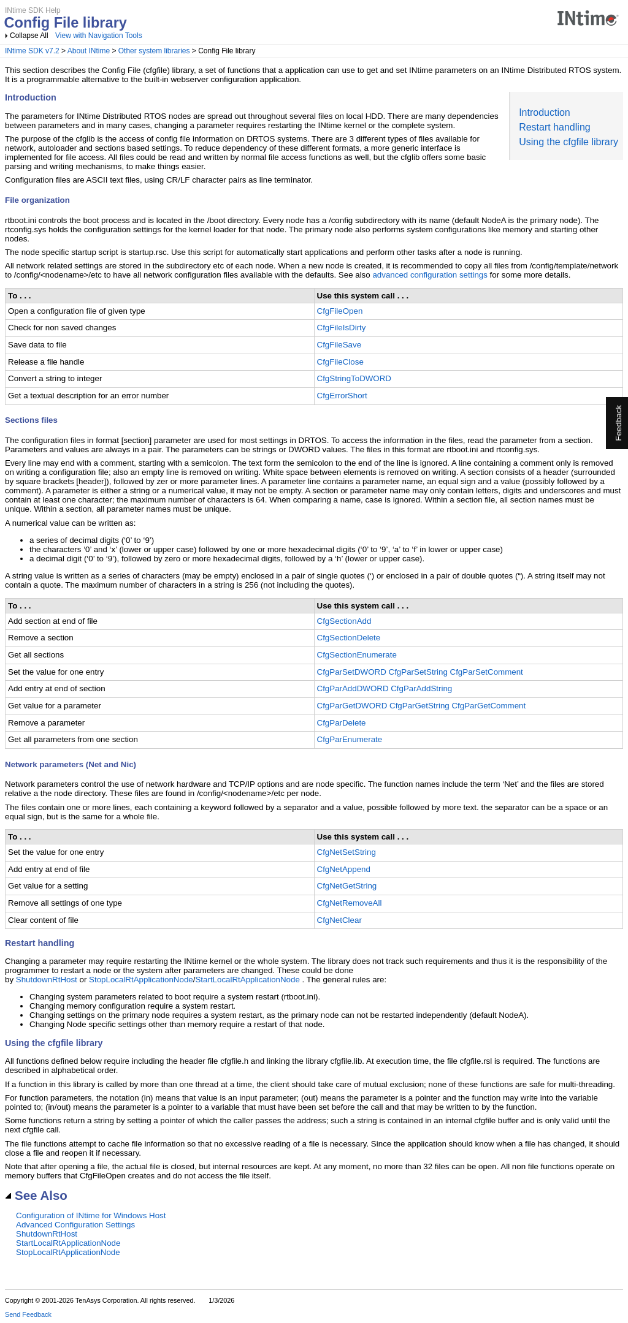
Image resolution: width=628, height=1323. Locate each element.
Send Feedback (28, 1314)
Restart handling (555, 127)
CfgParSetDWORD (351, 672)
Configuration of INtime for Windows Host (91, 1215)
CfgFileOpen (340, 311)
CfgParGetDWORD (352, 705)
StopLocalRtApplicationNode (141, 979)
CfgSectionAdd (344, 621)
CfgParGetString (419, 705)
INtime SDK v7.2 (32, 51)
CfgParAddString (421, 688)
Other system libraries (154, 51)
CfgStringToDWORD (354, 378)
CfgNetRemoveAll (349, 903)
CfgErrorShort (342, 395)
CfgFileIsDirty (341, 327)
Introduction (544, 112)
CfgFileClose (340, 361)
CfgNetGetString (347, 885)
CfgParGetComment (488, 705)
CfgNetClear (339, 920)
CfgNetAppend (343, 869)
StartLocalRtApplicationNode (247, 979)
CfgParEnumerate (350, 739)
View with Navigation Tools (98, 35)
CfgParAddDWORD (353, 688)
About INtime (88, 51)
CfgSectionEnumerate (357, 654)
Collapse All (29, 35)
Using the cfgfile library (568, 142)
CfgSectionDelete (349, 637)
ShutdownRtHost (46, 979)
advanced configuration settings (429, 274)
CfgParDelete (341, 722)
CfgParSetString (418, 672)
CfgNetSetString (346, 852)
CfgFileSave (339, 344)
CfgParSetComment (486, 672)
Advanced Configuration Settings (75, 1224)
